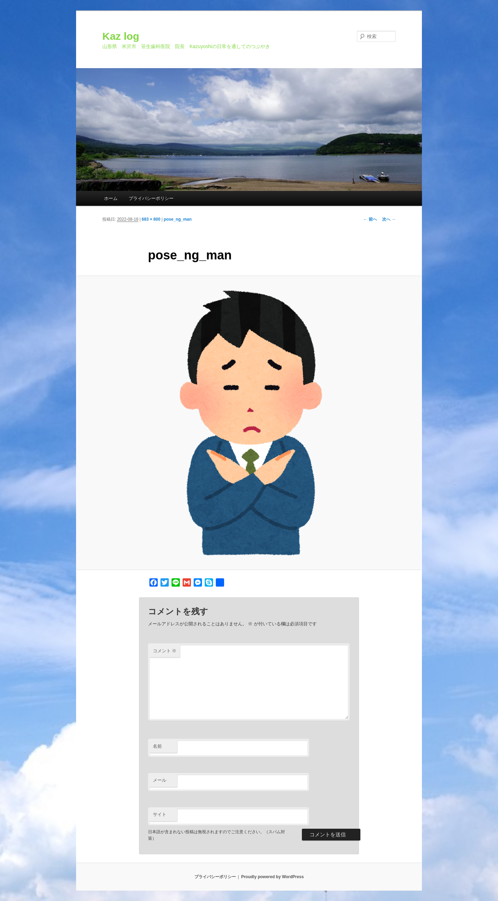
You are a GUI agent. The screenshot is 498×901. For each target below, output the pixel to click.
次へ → (389, 219)
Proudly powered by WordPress (272, 876)
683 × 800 (151, 219)
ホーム (111, 198)
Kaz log (120, 36)
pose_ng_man (178, 219)
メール (159, 780)
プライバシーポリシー (151, 198)
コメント (165, 650)
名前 (157, 746)
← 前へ (370, 219)
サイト (159, 814)
